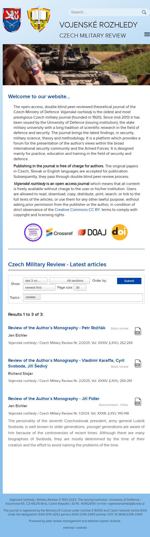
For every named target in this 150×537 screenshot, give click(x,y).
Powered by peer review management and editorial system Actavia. (75, 521)
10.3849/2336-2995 (128, 514)
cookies (81, 528)
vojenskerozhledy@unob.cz (126, 504)
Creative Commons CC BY (77, 209)
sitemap (68, 528)
